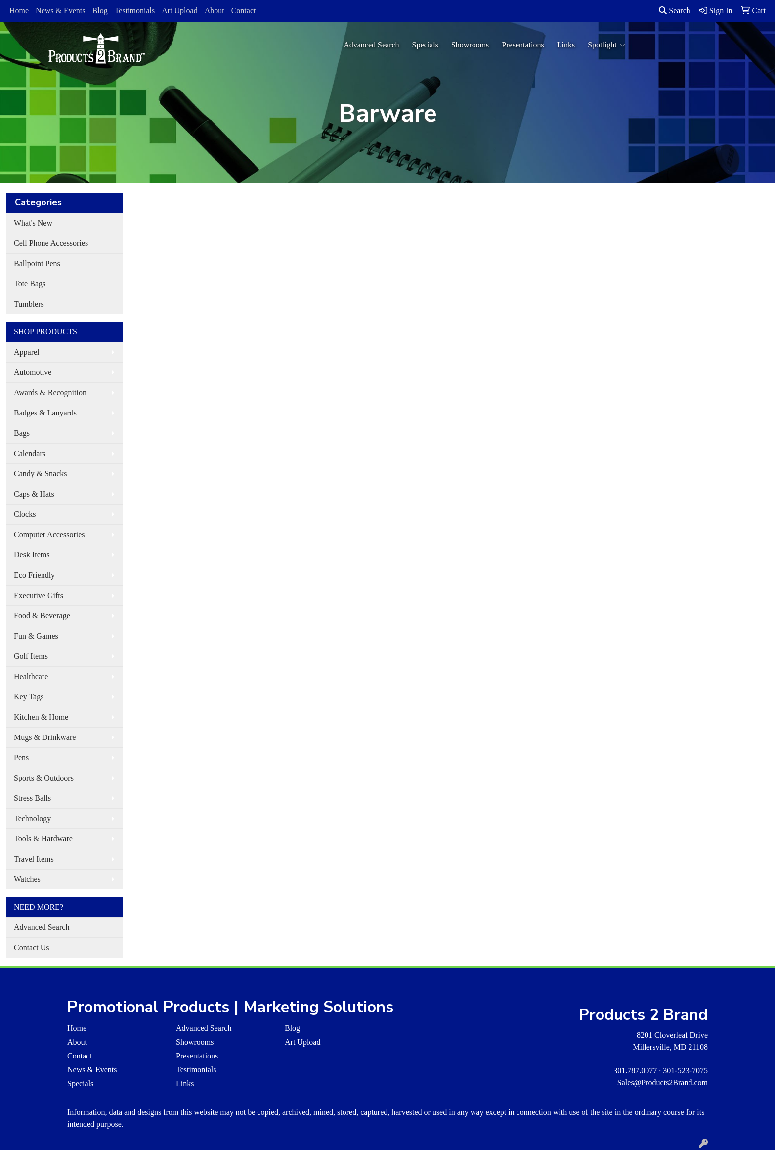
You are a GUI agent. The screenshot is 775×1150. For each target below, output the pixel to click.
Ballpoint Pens (37, 263)
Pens (21, 757)
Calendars (29, 453)
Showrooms (470, 45)
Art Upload (179, 10)
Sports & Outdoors (44, 778)
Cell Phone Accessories (51, 243)
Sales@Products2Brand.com (662, 1082)
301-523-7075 (685, 1070)
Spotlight (606, 45)
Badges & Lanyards (45, 413)
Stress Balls (32, 798)
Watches (27, 879)
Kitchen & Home (41, 717)
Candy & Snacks (40, 473)
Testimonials (135, 10)
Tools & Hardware (43, 838)
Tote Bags (29, 283)
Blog (100, 10)
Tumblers (29, 304)
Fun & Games (36, 636)
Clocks (25, 514)
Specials (425, 45)
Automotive (32, 372)
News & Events (60, 10)
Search (674, 10)
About (214, 10)
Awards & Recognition (50, 392)
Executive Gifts (38, 595)
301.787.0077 (635, 1070)
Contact (243, 10)
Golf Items (31, 656)
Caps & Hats (34, 494)
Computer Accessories (49, 534)
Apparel (27, 352)
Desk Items (31, 555)
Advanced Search (371, 45)
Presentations (523, 45)
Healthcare (31, 676)
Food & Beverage (42, 615)
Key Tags (28, 696)
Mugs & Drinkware (45, 737)
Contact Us (31, 947)
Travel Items (34, 859)
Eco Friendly (34, 575)
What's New (33, 223)
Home (19, 10)
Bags (22, 433)
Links (566, 45)
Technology (32, 818)
